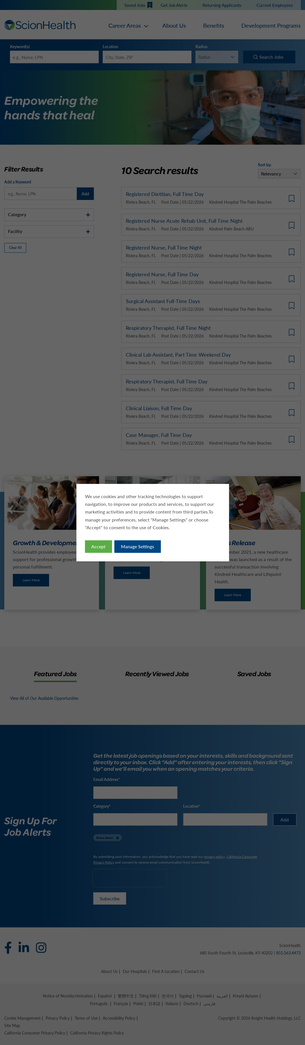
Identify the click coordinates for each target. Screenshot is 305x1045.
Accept (98, 546)
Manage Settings (137, 546)
